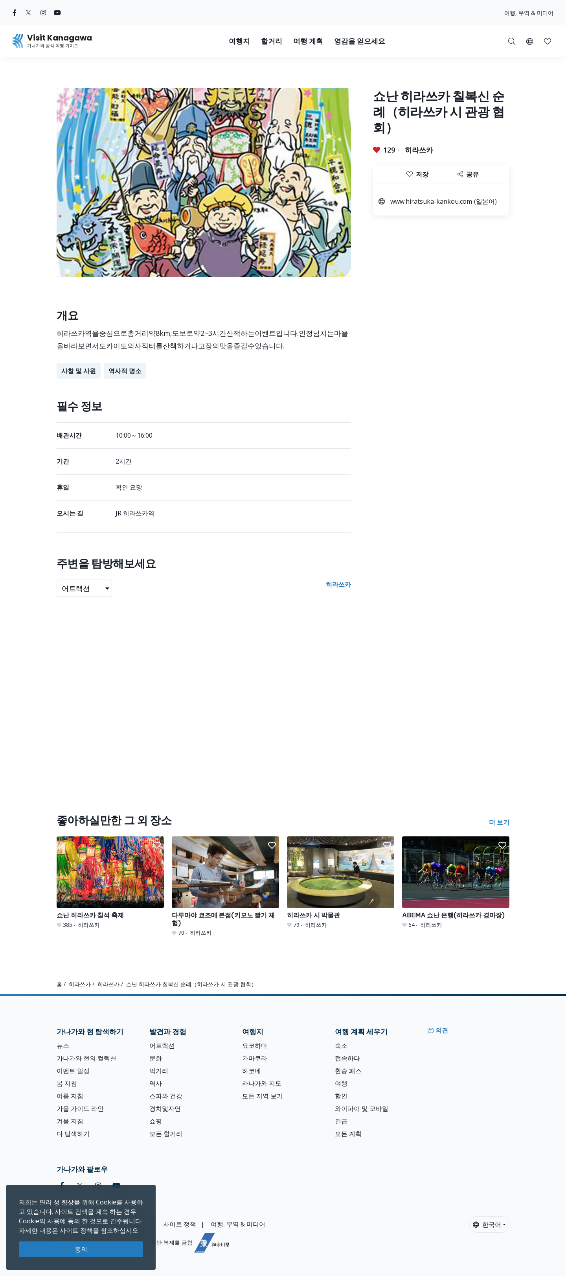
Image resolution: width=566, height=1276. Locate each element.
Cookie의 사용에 (42, 1221)
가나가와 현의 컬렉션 (86, 1058)
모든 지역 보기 (262, 1096)
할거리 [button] (271, 41)
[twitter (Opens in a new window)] (28, 12)
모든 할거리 (165, 1133)
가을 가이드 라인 (80, 1108)
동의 (81, 1249)
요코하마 (254, 1045)
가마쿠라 (254, 1058)
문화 (155, 1058)
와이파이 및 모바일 (361, 1108)
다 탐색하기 (73, 1133)
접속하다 (347, 1058)
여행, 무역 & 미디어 (528, 13)
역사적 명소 (125, 370)
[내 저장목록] (547, 41)
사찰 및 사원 (78, 370)
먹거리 (158, 1070)
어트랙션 (162, 1045)
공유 (468, 174)
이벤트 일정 (73, 1070)
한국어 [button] (487, 1224)
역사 (155, 1083)
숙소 (341, 1045)
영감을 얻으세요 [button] (359, 41)
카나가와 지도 (261, 1083)
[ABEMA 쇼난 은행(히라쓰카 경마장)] (455, 882)
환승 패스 (348, 1070)
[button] (529, 41)
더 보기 (499, 822)
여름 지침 (70, 1096)
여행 (341, 1083)
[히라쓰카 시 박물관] (340, 882)
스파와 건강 (165, 1096)
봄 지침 (67, 1083)
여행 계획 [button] (308, 41)
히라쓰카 (419, 150)
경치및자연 (165, 1108)
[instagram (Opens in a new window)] (43, 12)
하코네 (251, 1070)
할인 (341, 1096)
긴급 (341, 1121)
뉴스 (63, 1045)
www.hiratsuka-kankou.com (431, 201)
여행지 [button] (239, 41)
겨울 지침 (70, 1121)
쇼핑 (155, 1121)
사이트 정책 (179, 1224)
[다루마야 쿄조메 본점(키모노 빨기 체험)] (225, 886)
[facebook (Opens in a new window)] (15, 12)
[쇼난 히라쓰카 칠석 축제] (110, 882)
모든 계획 (348, 1133)
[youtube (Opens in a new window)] (57, 12)
